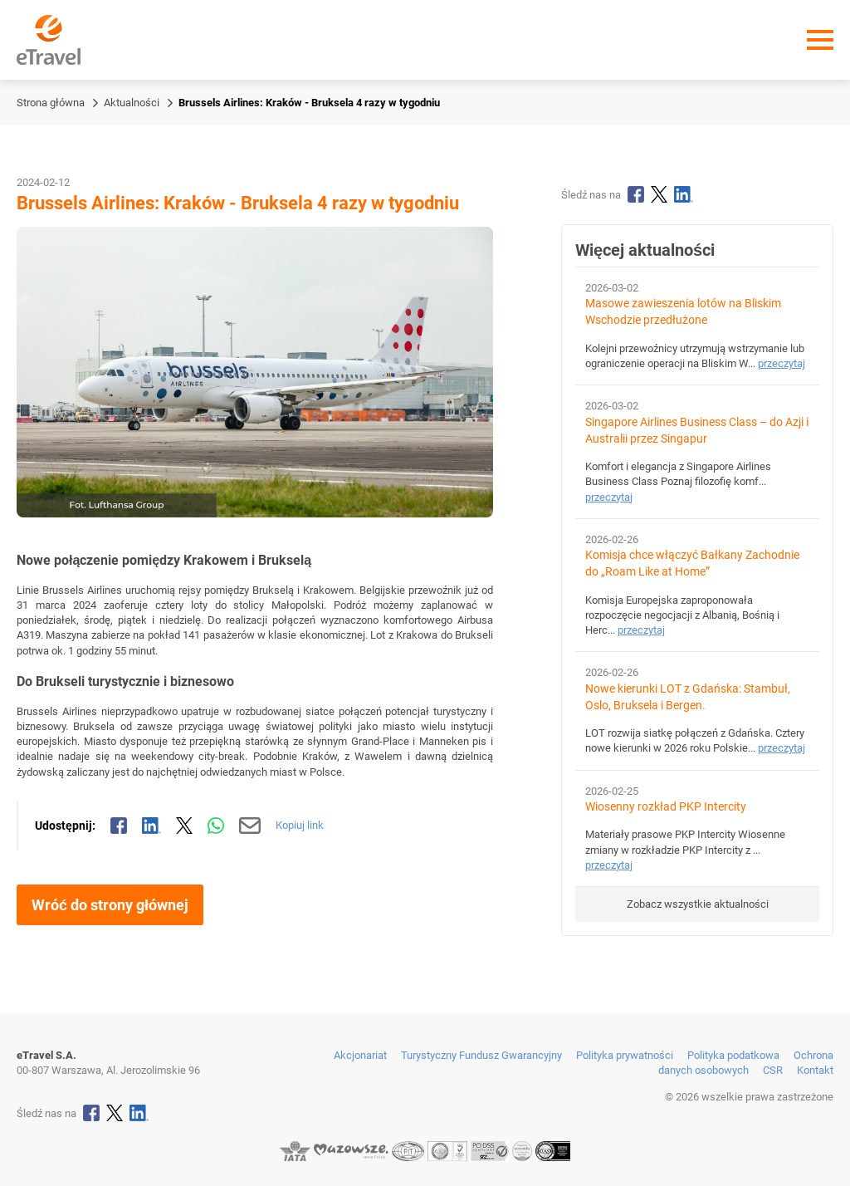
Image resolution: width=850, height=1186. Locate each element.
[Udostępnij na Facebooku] (118, 825)
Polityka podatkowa (733, 1055)
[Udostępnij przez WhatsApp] (216, 825)
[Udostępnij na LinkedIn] (152, 825)
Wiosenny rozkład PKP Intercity (665, 807)
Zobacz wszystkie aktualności (698, 904)
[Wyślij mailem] (250, 825)
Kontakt (815, 1070)
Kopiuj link (300, 825)
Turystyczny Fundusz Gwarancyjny (481, 1055)
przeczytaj (781, 363)
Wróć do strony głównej (110, 905)
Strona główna (51, 102)
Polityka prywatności (624, 1055)
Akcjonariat (360, 1055)
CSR (773, 1070)
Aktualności (131, 102)
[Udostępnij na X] (184, 825)
